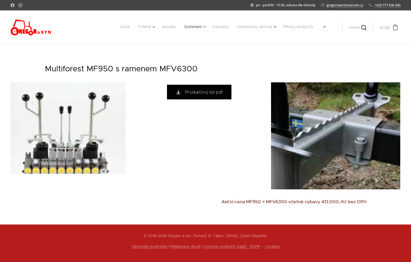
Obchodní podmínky (149, 246)
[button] (357, 27)
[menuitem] (256, 27)
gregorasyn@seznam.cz (345, 5)
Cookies (272, 246)
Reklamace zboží (185, 246)
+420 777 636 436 (387, 5)
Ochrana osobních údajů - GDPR (231, 246)
